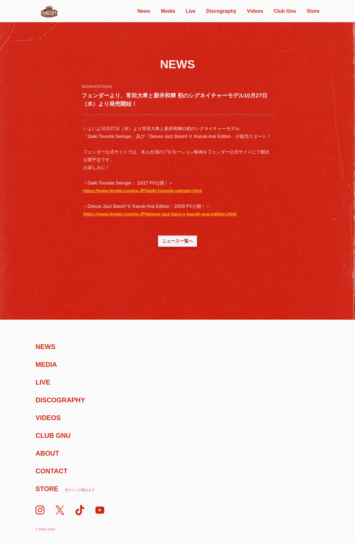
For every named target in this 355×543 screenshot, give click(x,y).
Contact (52, 471)
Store (313, 11)
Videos (255, 11)
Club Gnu (285, 11)
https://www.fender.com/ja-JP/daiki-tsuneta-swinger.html (142, 190)
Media (168, 11)
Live (191, 11)
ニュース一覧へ (177, 241)
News (143, 11)
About (47, 453)
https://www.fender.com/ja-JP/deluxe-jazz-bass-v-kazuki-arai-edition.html (159, 214)
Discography (221, 11)
